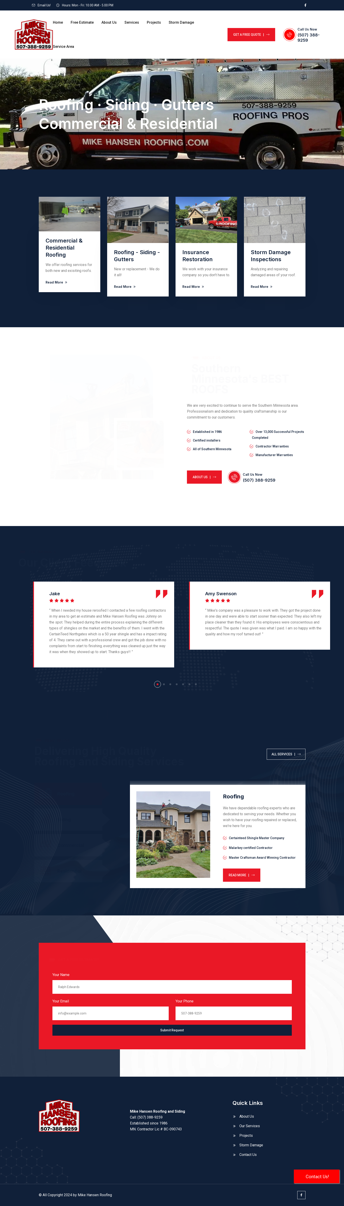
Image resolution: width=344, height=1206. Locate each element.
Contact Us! (317, 1176)
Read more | (242, 875)
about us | (204, 477)
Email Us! (44, 5)
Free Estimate (82, 22)
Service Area (63, 46)
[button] (157, 684)
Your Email (60, 1001)
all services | (286, 754)
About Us (109, 22)
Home (58, 22)
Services (131, 22)
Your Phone (185, 1001)
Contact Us (248, 1154)
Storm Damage (181, 22)
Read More (57, 282)
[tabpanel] (217, 836)
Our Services (249, 1126)
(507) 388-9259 (259, 480)
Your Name (61, 975)
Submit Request (172, 1030)
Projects (154, 22)
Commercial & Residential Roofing (64, 247)
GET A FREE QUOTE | (251, 34)
